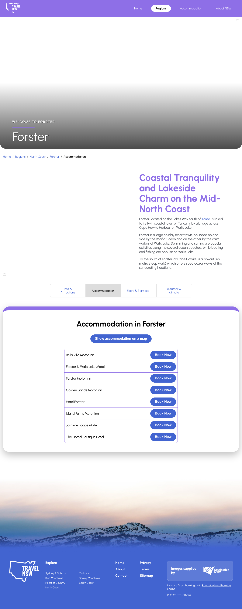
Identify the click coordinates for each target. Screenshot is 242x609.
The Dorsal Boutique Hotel (85, 437)
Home (138, 8)
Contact (121, 575)
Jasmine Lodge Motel (81, 425)
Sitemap (146, 575)
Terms (145, 569)
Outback (84, 573)
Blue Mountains (54, 578)
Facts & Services (138, 291)
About (120, 569)
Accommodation (191, 8)
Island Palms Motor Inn (82, 413)
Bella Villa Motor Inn (80, 355)
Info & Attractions (67, 290)
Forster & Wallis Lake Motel (85, 367)
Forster (54, 156)
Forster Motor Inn (78, 378)
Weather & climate (174, 290)
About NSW (223, 8)
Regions (161, 8)
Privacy (145, 563)
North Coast (38, 156)
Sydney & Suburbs (56, 573)
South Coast (86, 582)
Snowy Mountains (89, 578)
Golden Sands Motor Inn (84, 390)
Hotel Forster (75, 402)
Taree (206, 219)
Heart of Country (55, 582)
